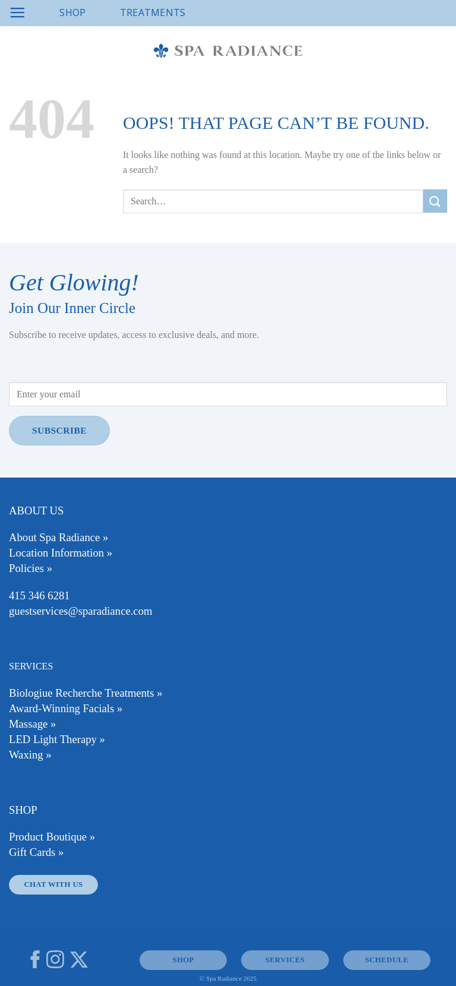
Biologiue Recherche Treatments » (86, 693)
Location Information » (60, 552)
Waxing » (30, 754)
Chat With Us (53, 884)
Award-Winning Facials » (65, 708)
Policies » (30, 568)
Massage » (32, 724)
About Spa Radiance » (58, 537)
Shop (72, 12)
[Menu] (17, 13)
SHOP (183, 960)
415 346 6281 (39, 595)
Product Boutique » (52, 836)
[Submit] (435, 201)
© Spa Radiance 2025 (228, 978)
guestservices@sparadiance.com (80, 611)
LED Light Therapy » (57, 739)
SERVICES (285, 960)
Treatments (153, 12)
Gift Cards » (36, 852)
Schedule (386, 960)
